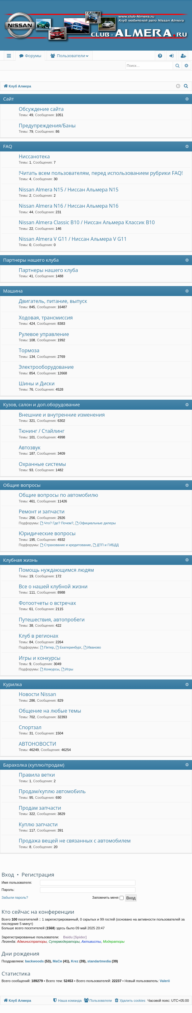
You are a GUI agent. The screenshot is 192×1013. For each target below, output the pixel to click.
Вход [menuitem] (172, 57)
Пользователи (71, 55)
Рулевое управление (44, 334)
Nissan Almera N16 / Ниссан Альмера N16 (68, 206)
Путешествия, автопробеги (52, 619)
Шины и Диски (37, 383)
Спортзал (30, 727)
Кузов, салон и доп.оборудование (41, 405)
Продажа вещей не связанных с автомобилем (74, 841)
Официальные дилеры (95, 523)
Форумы (33, 55)
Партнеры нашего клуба (31, 260)
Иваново (92, 648)
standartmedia (99, 961)
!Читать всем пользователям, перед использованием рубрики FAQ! (101, 173)
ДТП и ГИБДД (106, 545)
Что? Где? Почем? (56, 523)
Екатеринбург (68, 648)
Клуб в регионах (38, 636)
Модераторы (114, 942)
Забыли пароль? (15, 898)
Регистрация (36, 65)
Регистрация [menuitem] (184, 57)
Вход (11, 65)
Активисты (91, 942)
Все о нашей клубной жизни (53, 586)
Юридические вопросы (47, 533)
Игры (67, 669)
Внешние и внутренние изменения (62, 415)
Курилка (12, 684)
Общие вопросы (22, 485)
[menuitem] (160, 56)
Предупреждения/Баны (47, 125)
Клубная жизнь (20, 560)
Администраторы (32, 942)
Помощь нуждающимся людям (56, 570)
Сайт (8, 99)
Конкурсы (49, 669)
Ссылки (10, 57)
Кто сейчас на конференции (38, 912)
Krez (74, 961)
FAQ (7, 146)
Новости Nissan (37, 694)
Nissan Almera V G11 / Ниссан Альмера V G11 (73, 239)
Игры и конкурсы (40, 658)
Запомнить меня (107, 898)
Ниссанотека (34, 156)
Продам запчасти (40, 808)
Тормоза (29, 350)
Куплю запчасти (38, 824)
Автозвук (30, 447)
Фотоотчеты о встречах (47, 603)
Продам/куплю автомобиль (52, 791)
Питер (47, 648)
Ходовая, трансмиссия (46, 317)
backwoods (34, 961)
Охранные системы (42, 464)
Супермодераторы (64, 942)
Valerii (165, 981)
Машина (13, 291)
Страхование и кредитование (65, 545)
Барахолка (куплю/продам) (33, 765)
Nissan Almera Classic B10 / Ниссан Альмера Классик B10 (87, 222)
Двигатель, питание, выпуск (53, 301)
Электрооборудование (46, 367)
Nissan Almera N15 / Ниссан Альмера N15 (68, 189)
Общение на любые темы (50, 711)
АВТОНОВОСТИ (37, 744)
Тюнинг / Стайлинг (42, 431)
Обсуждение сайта (41, 109)
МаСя (57, 961)
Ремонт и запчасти (42, 511)
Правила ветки (37, 775)
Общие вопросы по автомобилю (58, 495)
